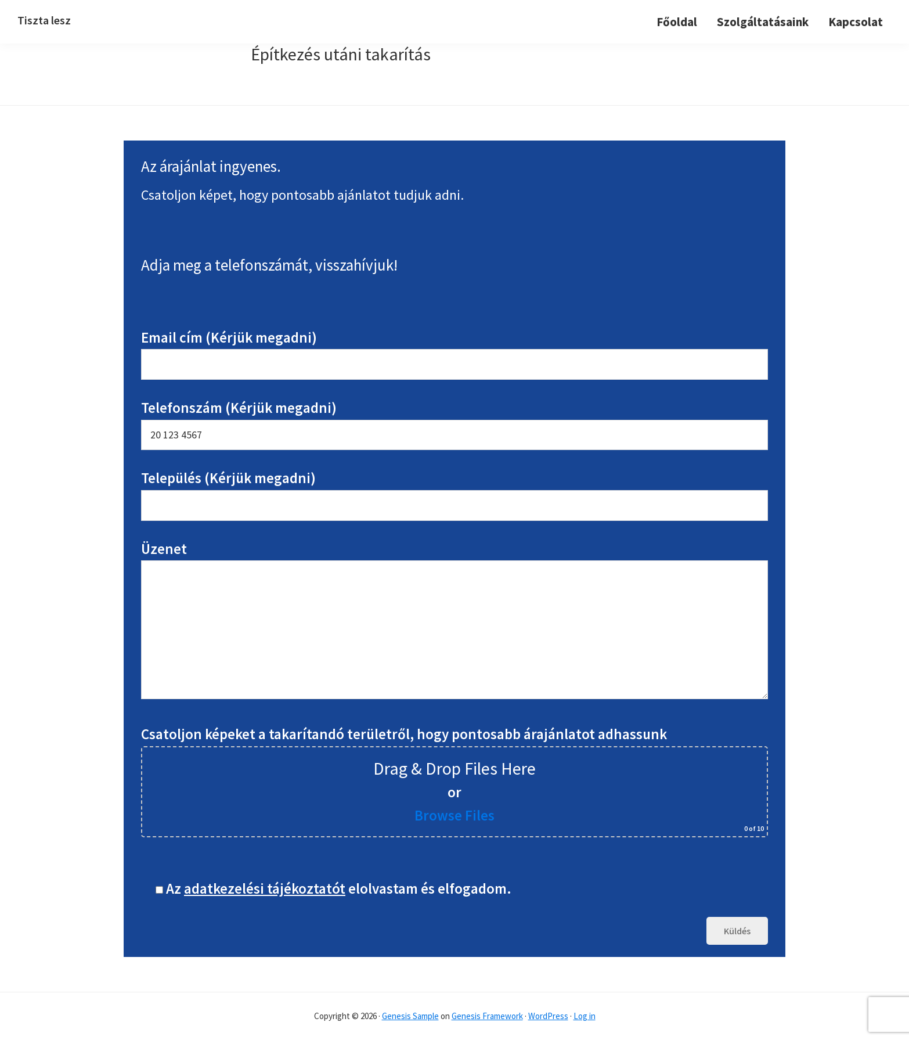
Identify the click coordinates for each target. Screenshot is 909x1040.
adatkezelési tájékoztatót (264, 888)
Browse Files (454, 815)
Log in (584, 1015)
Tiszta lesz (44, 20)
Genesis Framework (487, 1015)
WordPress (548, 1015)
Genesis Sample (410, 1015)
